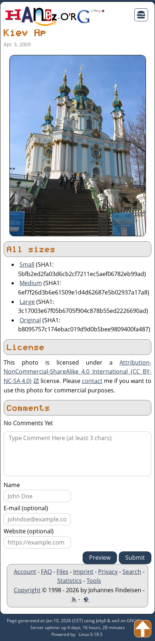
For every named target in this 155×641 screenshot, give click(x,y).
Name (12, 485)
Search (131, 572)
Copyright (27, 590)
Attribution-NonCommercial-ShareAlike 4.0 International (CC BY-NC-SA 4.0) (77, 371)
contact (92, 381)
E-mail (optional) (26, 508)
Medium (31, 283)
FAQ (46, 572)
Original (30, 320)
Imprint (83, 572)
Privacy (108, 572)
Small (27, 264)
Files (62, 572)
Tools (94, 581)
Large (27, 302)
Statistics (69, 581)
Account (25, 572)
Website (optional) (29, 531)
